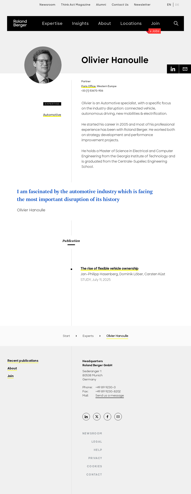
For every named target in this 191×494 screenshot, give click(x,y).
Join (10, 376)
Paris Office (88, 86)
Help (98, 450)
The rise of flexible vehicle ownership (109, 268)
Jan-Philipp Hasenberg (99, 274)
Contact (94, 474)
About (12, 368)
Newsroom (92, 433)
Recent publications (22, 361)
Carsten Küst (154, 274)
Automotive (52, 115)
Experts (88, 336)
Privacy (95, 458)
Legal (97, 441)
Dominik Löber (131, 274)
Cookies (94, 466)
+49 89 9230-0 (106, 387)
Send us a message (110, 395)
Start (66, 336)
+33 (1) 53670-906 (92, 90)
